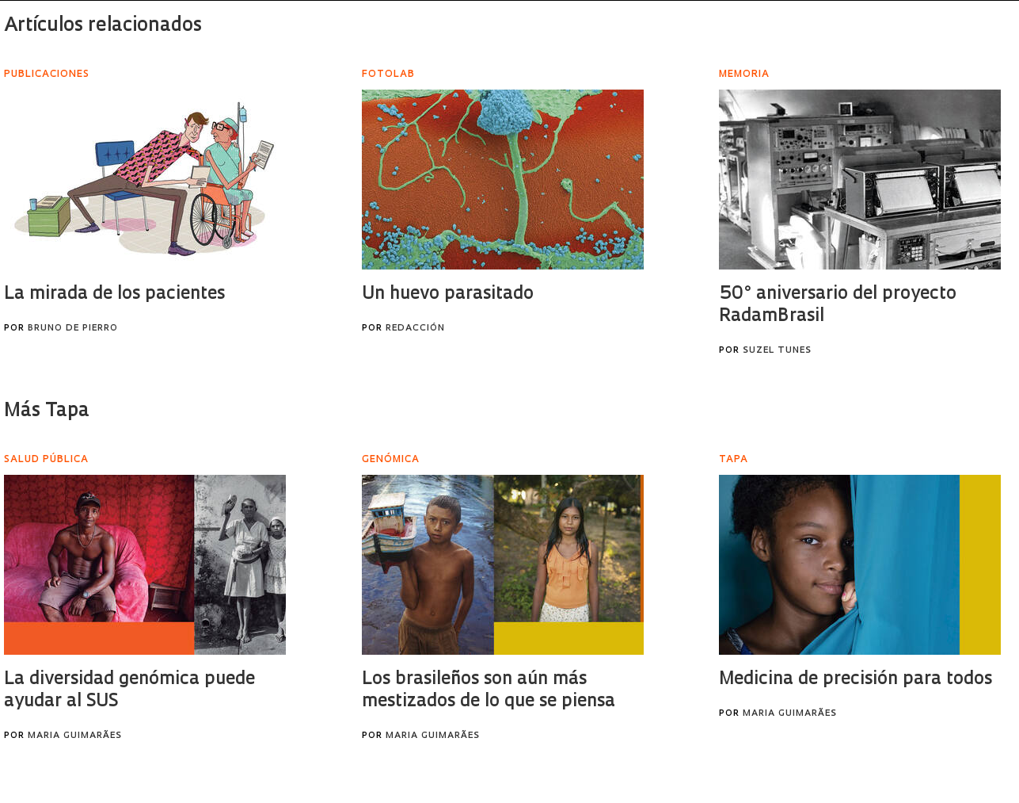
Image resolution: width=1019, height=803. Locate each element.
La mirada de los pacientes (114, 294)
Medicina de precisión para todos (855, 680)
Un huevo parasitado (448, 294)
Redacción (415, 328)
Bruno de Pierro (73, 328)
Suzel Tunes (777, 350)
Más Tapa (46, 411)
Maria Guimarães (75, 736)
